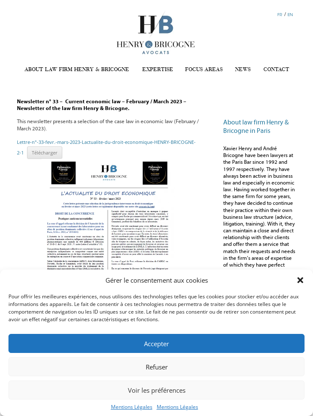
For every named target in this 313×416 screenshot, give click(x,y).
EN (290, 14)
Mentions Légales (131, 406)
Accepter (156, 343)
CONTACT (276, 69)
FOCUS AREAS (204, 69)
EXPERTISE (157, 69)
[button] (300, 280)
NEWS (243, 69)
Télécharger (45, 152)
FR (279, 14)
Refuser (157, 367)
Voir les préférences (157, 390)
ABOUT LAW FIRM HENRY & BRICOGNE (77, 69)
